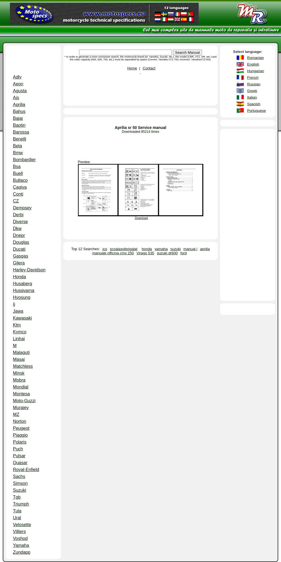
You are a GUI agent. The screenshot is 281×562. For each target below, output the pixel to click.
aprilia (205, 249)
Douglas (21, 242)
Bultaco (20, 180)
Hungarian (255, 71)
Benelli (19, 139)
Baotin (19, 125)
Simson (20, 483)
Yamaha (21, 545)
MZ (16, 414)
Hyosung (21, 297)
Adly (17, 77)
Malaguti (21, 352)
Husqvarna (23, 290)
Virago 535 (145, 253)
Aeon (18, 84)
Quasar (20, 462)
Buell (18, 173)
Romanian (255, 58)
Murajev (21, 407)
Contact (149, 68)
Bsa (17, 166)
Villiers (19, 531)
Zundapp (21, 552)
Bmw (18, 152)
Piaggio (20, 435)
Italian (252, 97)
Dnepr (19, 235)
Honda (19, 276)
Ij (14, 304)
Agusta (20, 90)
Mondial (20, 387)
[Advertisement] (33, 61)
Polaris (19, 442)
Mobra (19, 380)
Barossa (21, 132)
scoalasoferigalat (123, 249)
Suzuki (19, 490)
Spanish (253, 104)
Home (132, 68)
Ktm (17, 325)
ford (183, 253)
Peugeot (21, 428)
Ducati (19, 249)
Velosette (22, 524)
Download (141, 218)
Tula (17, 511)
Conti (18, 194)
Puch (18, 449)
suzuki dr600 (167, 253)
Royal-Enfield (26, 469)
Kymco (19, 331)
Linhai (19, 338)
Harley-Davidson (29, 270)
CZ (16, 201)
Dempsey (22, 208)
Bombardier (24, 159)
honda (147, 249)
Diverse (20, 221)
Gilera (19, 263)
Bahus (19, 111)
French (252, 77)
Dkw (17, 228)
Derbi (18, 214)
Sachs (19, 476)
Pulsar (19, 455)
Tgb (17, 497)
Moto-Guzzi (24, 400)
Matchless (23, 366)
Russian (253, 84)
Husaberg (22, 283)
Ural (17, 517)
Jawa (18, 311)
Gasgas (20, 256)
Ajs (16, 97)
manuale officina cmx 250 (113, 253)
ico (104, 249)
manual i (190, 249)
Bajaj (18, 118)
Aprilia (19, 104)
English (253, 64)
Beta (17, 146)
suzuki (175, 249)
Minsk (19, 373)
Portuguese (256, 111)
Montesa (21, 393)
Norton (19, 421)
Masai (19, 359)
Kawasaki (22, 318)
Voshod (20, 538)
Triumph (21, 504)
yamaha (161, 249)
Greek (252, 91)
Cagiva (20, 187)
